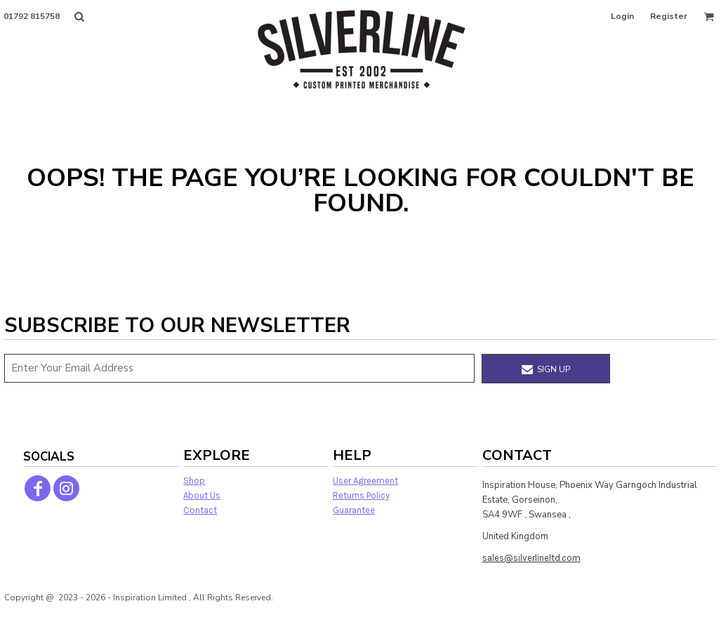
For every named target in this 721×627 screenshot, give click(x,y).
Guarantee (354, 510)
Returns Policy (361, 495)
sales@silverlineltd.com (531, 558)
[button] (79, 16)
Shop (194, 480)
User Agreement (365, 480)
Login (622, 16)
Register (668, 16)
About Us (201, 495)
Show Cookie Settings (360, 615)
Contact (200, 510)
